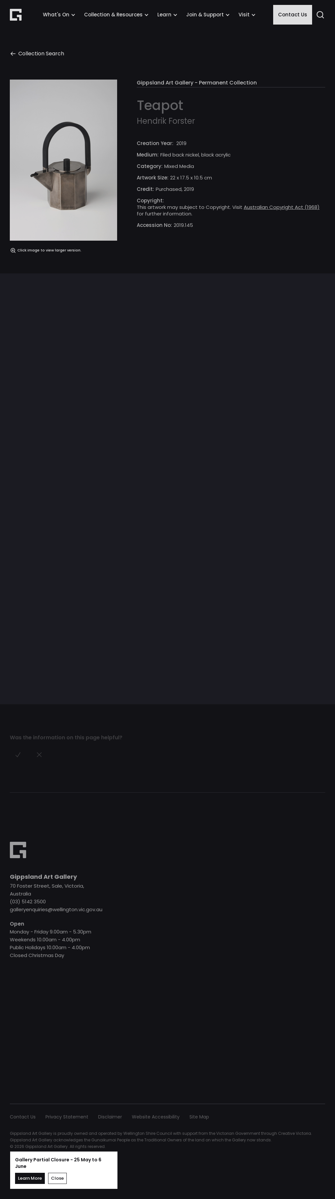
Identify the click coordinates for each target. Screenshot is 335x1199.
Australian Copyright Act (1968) (282, 207)
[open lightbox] (63, 167)
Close (57, 1178)
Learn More (30, 1178)
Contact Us (292, 14)
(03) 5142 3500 (28, 901)
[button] (59, 14)
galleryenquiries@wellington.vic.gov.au (56, 909)
